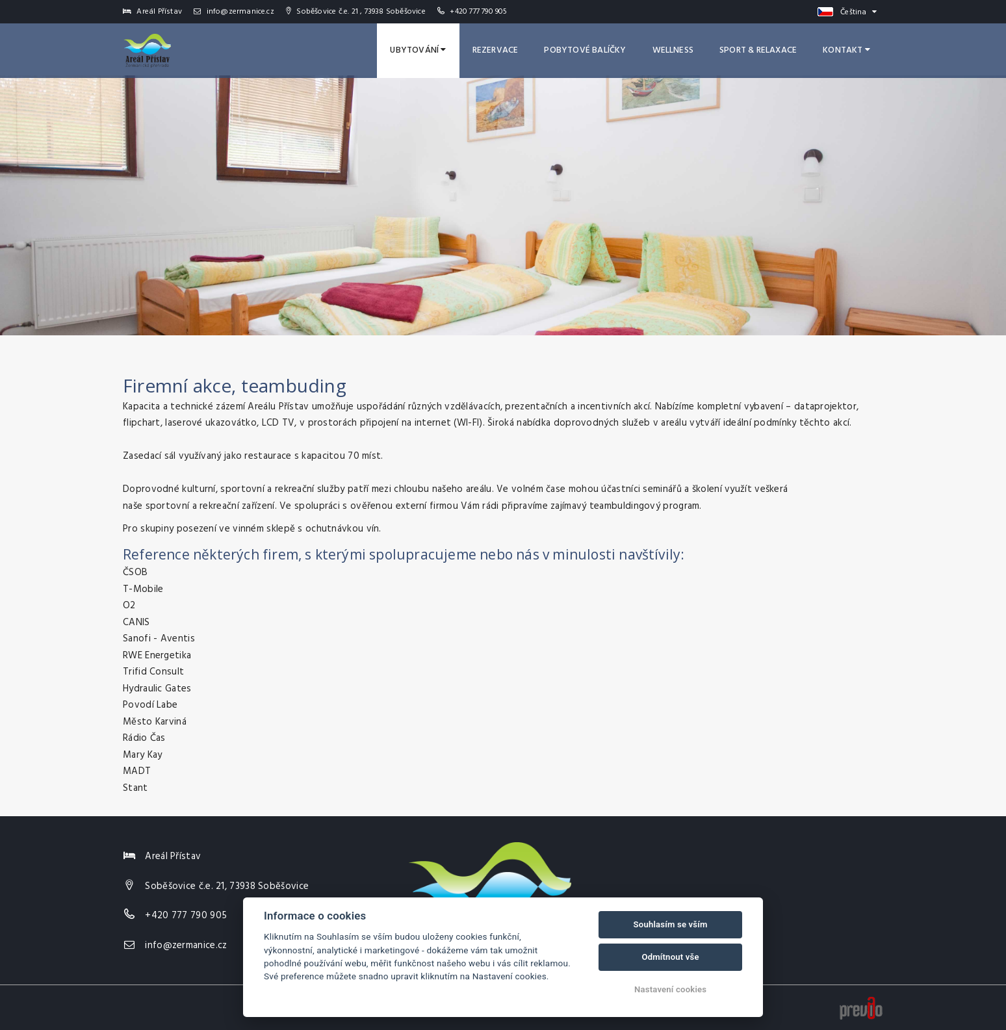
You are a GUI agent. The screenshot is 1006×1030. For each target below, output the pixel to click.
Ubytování (418, 50)
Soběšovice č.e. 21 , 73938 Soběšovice (356, 11)
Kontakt (846, 50)
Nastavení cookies (670, 989)
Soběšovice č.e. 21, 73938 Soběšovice (227, 886)
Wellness (673, 50)
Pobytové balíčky (585, 50)
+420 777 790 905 (478, 11)
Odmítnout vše (670, 957)
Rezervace (495, 50)
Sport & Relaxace (758, 50)
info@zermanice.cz (234, 11)
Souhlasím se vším (671, 924)
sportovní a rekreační (192, 506)
